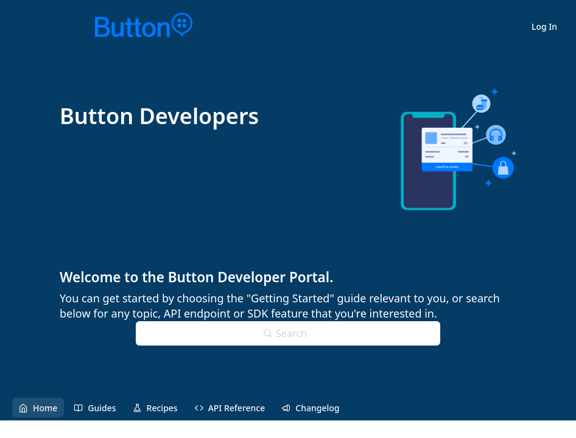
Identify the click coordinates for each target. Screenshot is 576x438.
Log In (544, 26)
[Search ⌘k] (288, 333)
